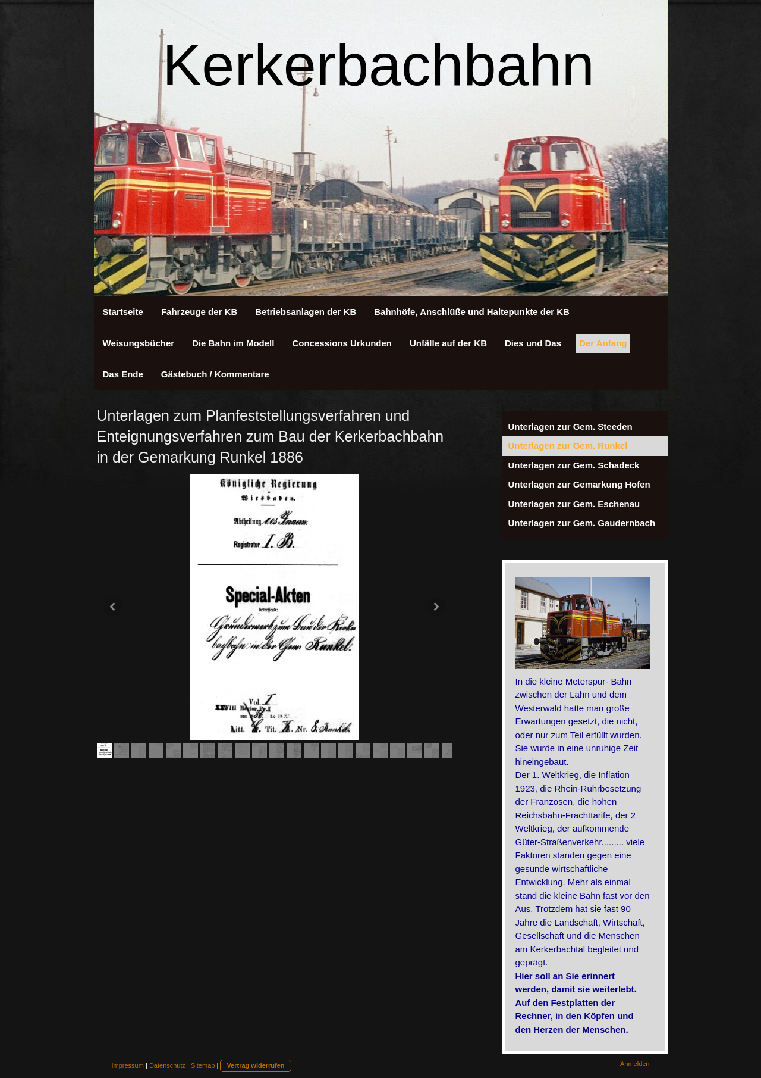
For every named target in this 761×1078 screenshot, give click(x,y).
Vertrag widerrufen (255, 1065)
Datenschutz (167, 1065)
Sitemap (203, 1065)
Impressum (128, 1065)
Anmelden (635, 1063)
